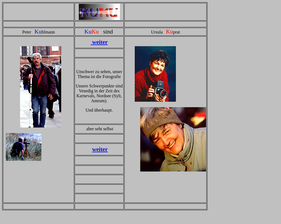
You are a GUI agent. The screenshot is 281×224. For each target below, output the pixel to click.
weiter (99, 42)
